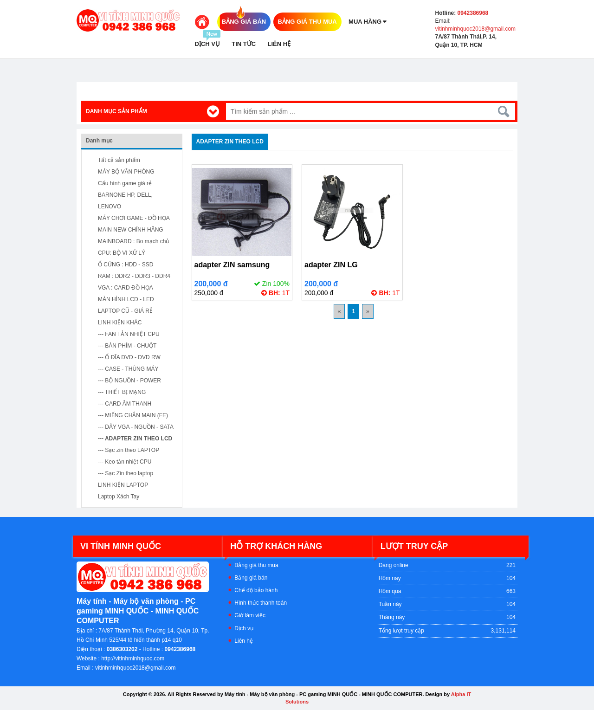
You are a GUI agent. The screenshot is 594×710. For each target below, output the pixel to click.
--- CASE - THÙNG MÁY (128, 369)
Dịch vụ (243, 628)
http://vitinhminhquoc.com (132, 658)
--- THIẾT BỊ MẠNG (122, 392)
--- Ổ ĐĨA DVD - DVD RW (129, 357)
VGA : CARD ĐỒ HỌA (125, 287)
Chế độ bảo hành (256, 590)
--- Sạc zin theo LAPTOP (128, 450)
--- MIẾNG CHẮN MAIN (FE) (133, 415)
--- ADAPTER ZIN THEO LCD (135, 438)
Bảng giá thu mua (256, 565)
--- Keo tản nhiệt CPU (124, 461)
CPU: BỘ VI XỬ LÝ (121, 253)
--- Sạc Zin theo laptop (125, 473)
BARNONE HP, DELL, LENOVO (125, 201)
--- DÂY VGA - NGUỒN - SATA (136, 427)
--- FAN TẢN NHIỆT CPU (129, 334)
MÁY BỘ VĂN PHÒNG (126, 171)
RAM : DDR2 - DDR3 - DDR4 (134, 276)
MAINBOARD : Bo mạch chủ (133, 241)
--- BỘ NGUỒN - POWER (129, 380)
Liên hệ (243, 641)
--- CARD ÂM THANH (124, 403)
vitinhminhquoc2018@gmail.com (475, 29)
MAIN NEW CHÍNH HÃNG (130, 229)
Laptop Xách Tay (118, 496)
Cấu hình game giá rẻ (125, 183)
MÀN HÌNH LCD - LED (126, 299)
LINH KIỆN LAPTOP (123, 485)
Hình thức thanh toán (260, 603)
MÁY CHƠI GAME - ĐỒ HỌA (134, 218)
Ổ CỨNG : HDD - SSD (125, 264)
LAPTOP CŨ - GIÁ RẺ (125, 311)
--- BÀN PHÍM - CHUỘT (127, 345)
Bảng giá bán (250, 577)
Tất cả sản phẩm (119, 160)
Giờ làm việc (249, 615)
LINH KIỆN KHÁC (120, 322)
